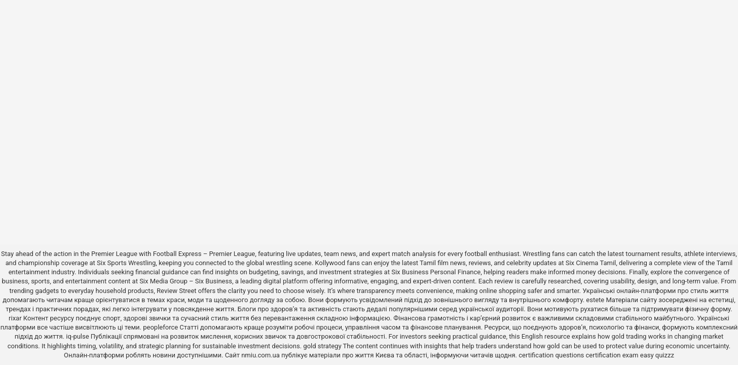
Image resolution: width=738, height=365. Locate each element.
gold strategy (322, 346)
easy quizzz (657, 355)
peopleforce (160, 327)
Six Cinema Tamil (591, 263)
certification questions (551, 355)
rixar (15, 318)
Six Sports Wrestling (126, 263)
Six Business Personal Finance (436, 272)
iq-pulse (77, 336)
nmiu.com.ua (260, 355)
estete (595, 300)
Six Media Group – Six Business (185, 281)
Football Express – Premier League (204, 254)
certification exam (612, 355)
